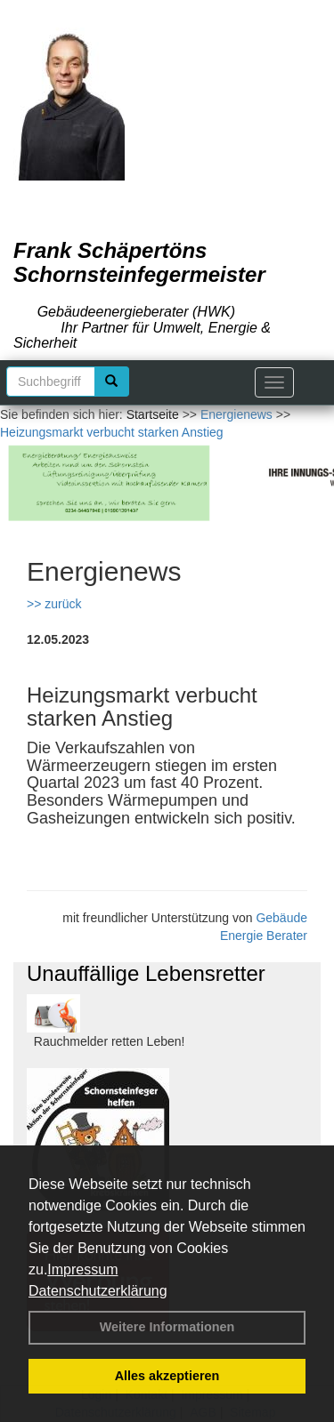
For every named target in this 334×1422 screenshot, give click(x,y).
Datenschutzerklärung (98, 1290)
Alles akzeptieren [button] (167, 1376)
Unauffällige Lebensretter (146, 973)
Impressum (82, 1269)
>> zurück (54, 604)
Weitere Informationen (167, 1327)
